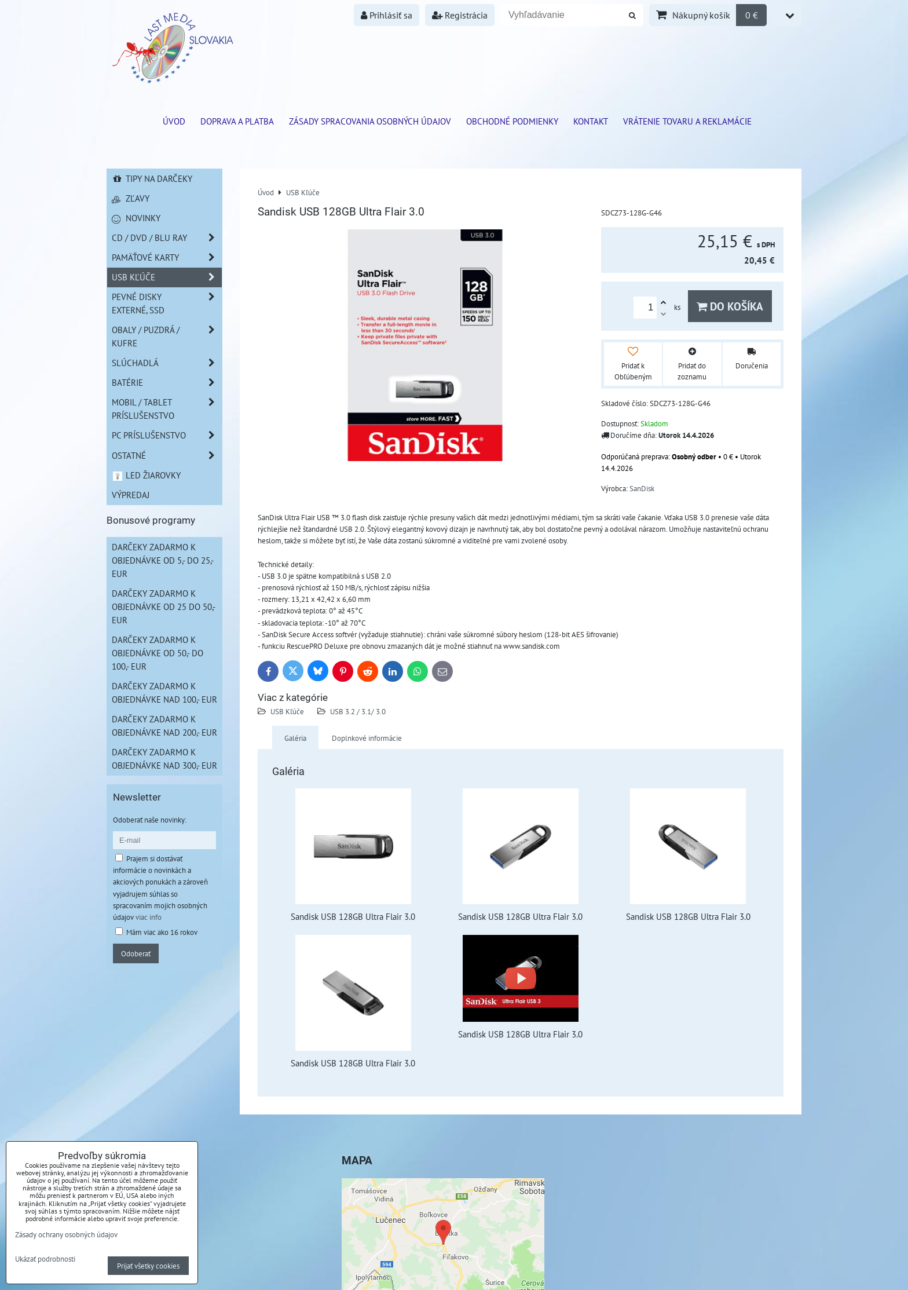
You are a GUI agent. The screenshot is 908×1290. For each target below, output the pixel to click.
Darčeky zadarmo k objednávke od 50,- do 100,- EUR (157, 653)
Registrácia (460, 15)
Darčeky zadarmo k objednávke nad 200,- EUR (164, 725)
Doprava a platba (237, 121)
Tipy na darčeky (152, 178)
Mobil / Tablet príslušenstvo (167, 409)
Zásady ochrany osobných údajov (66, 1234)
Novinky (136, 218)
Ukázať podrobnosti (45, 1259)
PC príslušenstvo (167, 435)
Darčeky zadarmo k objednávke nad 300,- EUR (164, 758)
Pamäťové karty (167, 257)
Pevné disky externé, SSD (167, 303)
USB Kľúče (287, 711)
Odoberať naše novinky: (149, 819)
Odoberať (136, 953)
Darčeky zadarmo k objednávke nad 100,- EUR (164, 692)
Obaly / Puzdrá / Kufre (167, 336)
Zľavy (130, 198)
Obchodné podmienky (512, 121)
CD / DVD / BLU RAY (167, 237)
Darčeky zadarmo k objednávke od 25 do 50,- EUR (163, 606)
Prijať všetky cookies (148, 1265)
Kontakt (590, 121)
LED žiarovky (146, 475)
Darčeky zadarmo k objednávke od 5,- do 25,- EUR (163, 560)
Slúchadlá (167, 362)
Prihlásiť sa (386, 15)
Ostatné (167, 455)
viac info (149, 917)
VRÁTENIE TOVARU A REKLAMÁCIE (687, 121)
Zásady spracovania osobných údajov (370, 121)
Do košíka (730, 306)
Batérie (167, 382)
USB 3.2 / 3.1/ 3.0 (358, 711)
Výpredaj (130, 494)
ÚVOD (174, 121)
